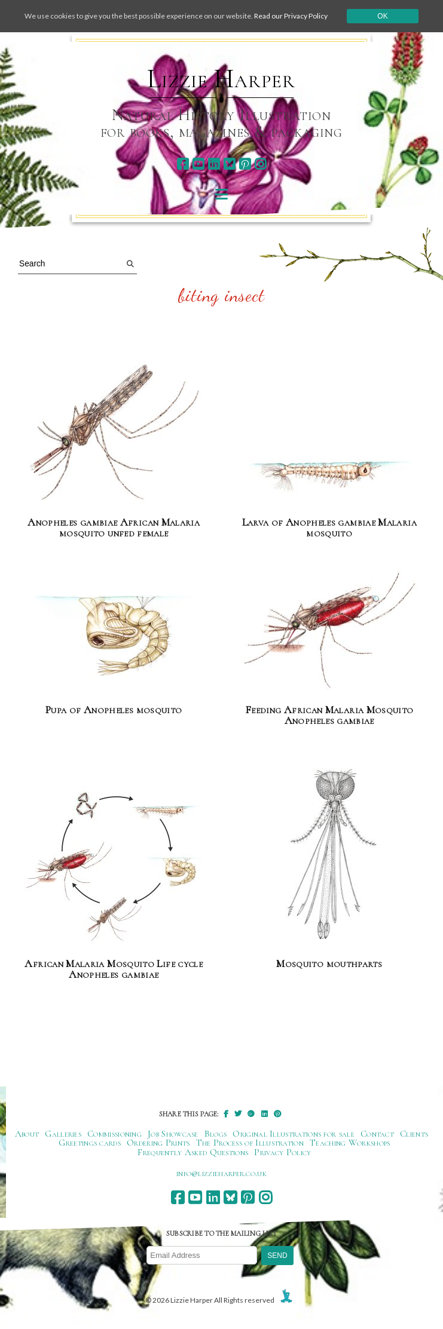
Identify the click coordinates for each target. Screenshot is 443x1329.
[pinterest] (244, 164)
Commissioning (114, 1133)
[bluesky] (229, 164)
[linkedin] (213, 164)
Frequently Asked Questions (193, 1152)
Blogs (215, 1133)
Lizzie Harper (221, 79)
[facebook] (182, 164)
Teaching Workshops (350, 1142)
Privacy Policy (282, 1152)
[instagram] (260, 164)
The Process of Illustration (250, 1142)
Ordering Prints (158, 1142)
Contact (377, 1133)
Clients (414, 1133)
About (27, 1133)
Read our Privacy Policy (291, 15)
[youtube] (198, 164)
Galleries (63, 1133)
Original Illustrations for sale (294, 1133)
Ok (382, 16)
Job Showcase (173, 1133)
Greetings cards (90, 1142)
